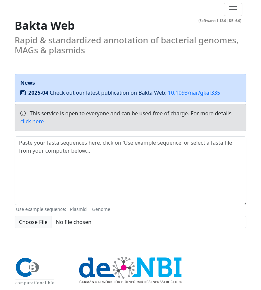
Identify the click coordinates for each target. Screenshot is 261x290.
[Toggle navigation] (233, 9)
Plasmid (78, 209)
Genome (101, 209)
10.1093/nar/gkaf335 (194, 92)
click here (32, 121)
